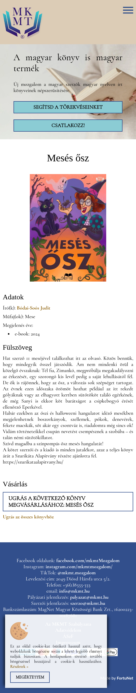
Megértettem (30, 677)
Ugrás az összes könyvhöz (28, 517)
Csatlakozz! (68, 125)
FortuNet (125, 677)
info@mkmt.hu (74, 591)
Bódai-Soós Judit (33, 308)
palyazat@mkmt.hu (89, 597)
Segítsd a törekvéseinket (68, 107)
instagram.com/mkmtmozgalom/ (79, 567)
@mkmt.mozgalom (77, 573)
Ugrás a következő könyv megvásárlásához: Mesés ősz (50, 501)
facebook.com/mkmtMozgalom (88, 561)
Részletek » (19, 666)
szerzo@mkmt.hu (87, 603)
